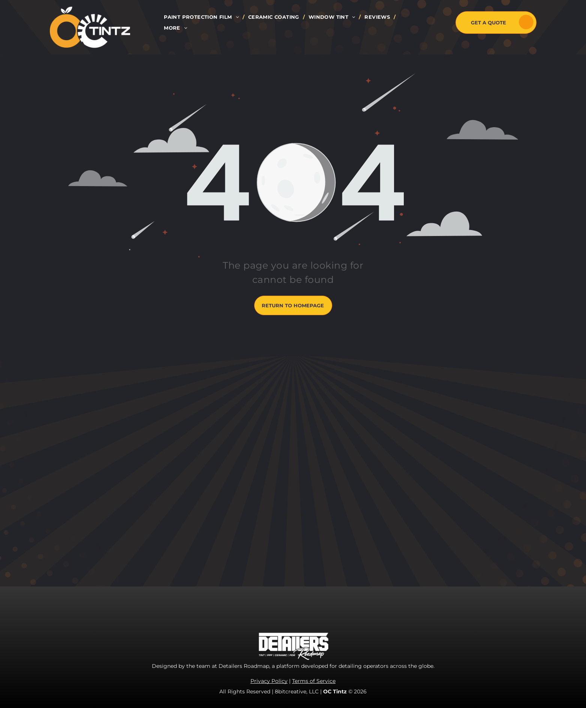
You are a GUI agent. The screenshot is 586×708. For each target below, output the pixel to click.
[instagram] (360, 459)
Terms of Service (314, 681)
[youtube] (377, 459)
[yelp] (394, 459)
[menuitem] (202, 17)
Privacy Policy (269, 681)
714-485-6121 (377, 514)
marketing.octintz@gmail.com (401, 538)
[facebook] (344, 459)
